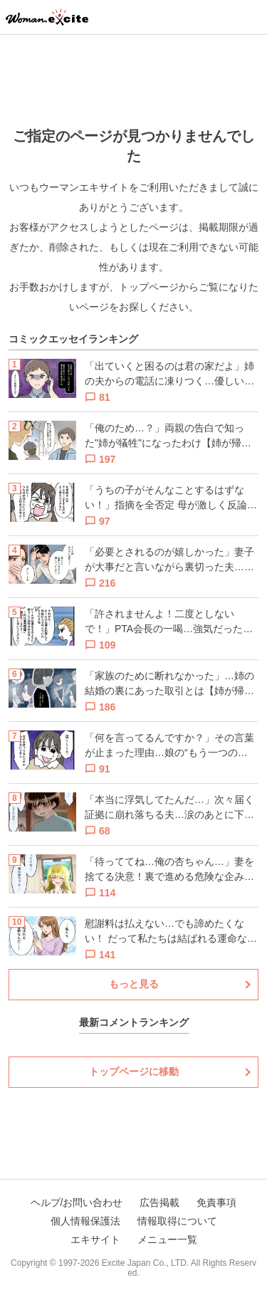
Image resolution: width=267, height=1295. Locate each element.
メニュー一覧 (167, 1239)
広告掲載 (159, 1202)
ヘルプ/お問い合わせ (77, 1202)
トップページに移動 (134, 1071)
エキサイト (95, 1239)
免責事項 (216, 1202)
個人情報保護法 (85, 1221)
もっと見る (134, 984)
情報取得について (177, 1221)
